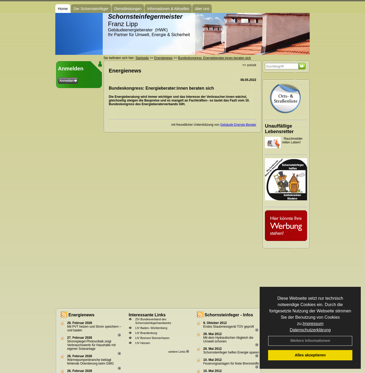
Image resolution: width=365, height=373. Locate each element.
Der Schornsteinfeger (90, 9)
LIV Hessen (142, 343)
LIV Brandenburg (146, 333)
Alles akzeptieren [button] (310, 355)
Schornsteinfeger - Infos (229, 315)
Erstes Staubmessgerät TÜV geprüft (228, 326)
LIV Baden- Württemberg (151, 328)
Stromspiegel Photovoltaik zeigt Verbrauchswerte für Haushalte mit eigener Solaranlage (91, 345)
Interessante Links (147, 315)
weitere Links (178, 351)
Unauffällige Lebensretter (279, 128)
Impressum (313, 323)
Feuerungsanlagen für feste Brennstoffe (231, 363)
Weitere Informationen (310, 340)
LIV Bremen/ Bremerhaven (152, 338)
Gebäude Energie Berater (238, 125)
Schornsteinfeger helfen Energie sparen (231, 352)
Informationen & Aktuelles (168, 9)
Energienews (81, 315)
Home (63, 9)
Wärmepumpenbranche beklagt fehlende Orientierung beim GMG (90, 361)
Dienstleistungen (128, 9)
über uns (202, 9)
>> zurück (249, 65)
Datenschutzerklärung (310, 330)
